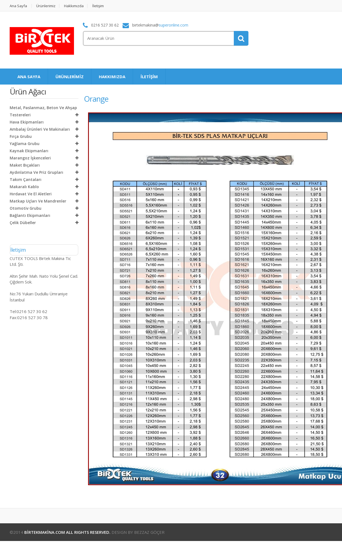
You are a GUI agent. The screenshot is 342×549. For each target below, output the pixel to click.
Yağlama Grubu (24, 143)
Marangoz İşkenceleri (30, 158)
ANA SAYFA (28, 76)
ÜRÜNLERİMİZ (69, 76)
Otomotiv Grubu (25, 208)
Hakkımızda (74, 6)
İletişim (98, 6)
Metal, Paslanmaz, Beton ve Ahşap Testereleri (43, 111)
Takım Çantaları (25, 179)
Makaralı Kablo (24, 186)
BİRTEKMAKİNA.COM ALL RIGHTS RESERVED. (67, 532)
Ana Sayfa (18, 6)
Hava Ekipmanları (27, 122)
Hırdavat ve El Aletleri (31, 193)
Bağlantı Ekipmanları (30, 215)
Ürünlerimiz (46, 6)
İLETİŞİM (149, 76)
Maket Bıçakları (25, 165)
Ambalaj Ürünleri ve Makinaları (40, 129)
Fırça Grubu (21, 136)
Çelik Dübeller (23, 222)
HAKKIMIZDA (112, 76)
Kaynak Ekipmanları (29, 150)
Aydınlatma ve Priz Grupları (36, 172)
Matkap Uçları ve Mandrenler (38, 201)
